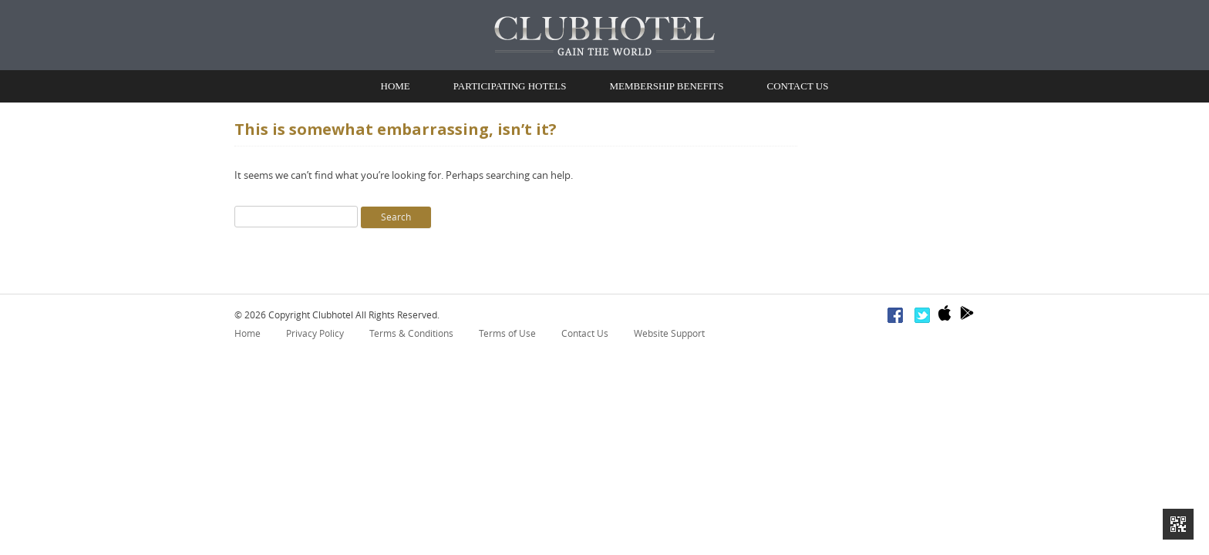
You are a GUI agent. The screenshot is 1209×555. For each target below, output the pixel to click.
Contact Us (797, 88)
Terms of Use (507, 337)
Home (395, 88)
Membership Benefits (667, 88)
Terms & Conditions (411, 337)
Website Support (669, 337)
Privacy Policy (315, 337)
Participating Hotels (510, 88)
